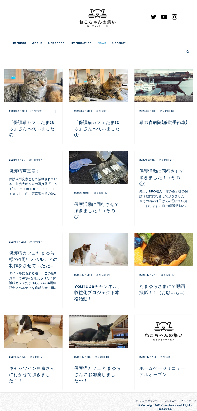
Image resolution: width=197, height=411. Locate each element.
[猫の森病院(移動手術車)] (163, 85)
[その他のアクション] (57, 111)
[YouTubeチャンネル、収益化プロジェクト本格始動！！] (98, 249)
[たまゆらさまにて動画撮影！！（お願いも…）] (163, 249)
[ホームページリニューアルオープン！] (163, 331)
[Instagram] (174, 16)
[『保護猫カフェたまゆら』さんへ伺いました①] (98, 85)
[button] (188, 52)
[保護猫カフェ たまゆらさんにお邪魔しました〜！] (98, 331)
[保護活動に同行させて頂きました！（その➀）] (98, 167)
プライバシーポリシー (145, 400)
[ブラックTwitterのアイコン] (153, 16)
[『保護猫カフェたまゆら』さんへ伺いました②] (33, 85)
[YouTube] (164, 16)
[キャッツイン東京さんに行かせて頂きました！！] (33, 331)
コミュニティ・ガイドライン (180, 400)
